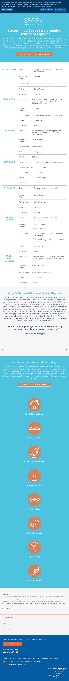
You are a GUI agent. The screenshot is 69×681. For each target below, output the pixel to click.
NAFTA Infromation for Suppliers (47, 658)
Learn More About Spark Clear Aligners (34, 54)
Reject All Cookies (60, 9)
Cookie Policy (31, 658)
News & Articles (34, 580)
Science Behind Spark (34, 462)
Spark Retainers (34, 533)
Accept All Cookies (46, 9)
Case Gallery (34, 509)
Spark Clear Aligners (34, 414)
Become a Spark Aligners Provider (34, 384)
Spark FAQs (34, 557)
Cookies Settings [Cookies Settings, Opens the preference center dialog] (7, 9)
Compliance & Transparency (23, 661)
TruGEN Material (34, 438)
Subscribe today (12, 644)
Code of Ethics (8, 661)
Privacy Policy (21, 658)
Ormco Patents (38, 661)
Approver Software (34, 485)
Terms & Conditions (9, 658)
